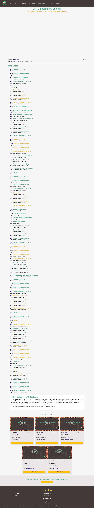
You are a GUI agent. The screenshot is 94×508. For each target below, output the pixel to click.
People (47, 496)
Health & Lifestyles (47, 498)
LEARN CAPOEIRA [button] (42, 3)
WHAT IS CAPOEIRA (14, 3)
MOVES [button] (58, 3)
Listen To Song (22, 443)
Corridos (18, 61)
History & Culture (47, 495)
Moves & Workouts (47, 499)
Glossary (47, 502)
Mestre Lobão (55, 468)
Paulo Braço (42, 439)
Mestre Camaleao (31, 468)
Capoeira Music (11, 61)
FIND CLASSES (32, 3)
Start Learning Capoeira (47, 482)
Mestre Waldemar (69, 439)
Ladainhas (66, 432)
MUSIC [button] (51, 3)
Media (47, 501)
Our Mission (15, 495)
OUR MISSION (23, 3)
